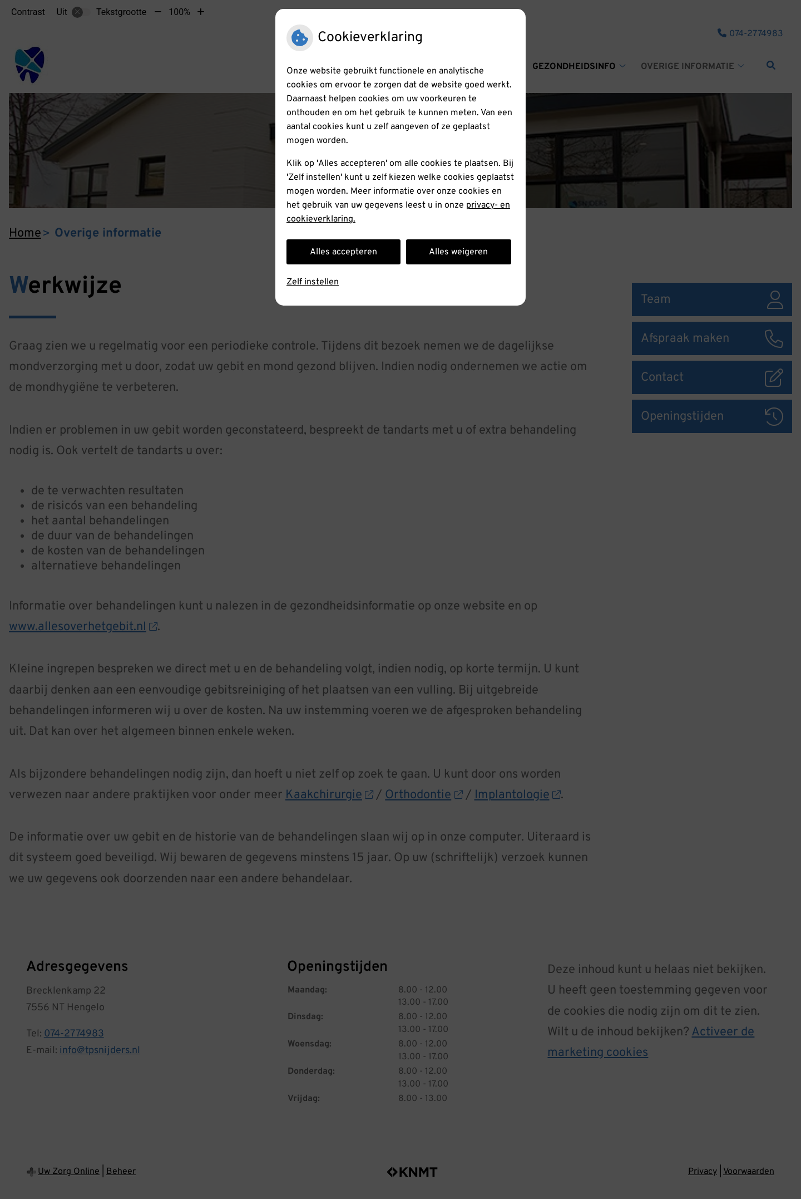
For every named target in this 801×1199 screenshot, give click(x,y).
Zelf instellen (312, 282)
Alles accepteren (343, 252)
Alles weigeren (458, 252)
